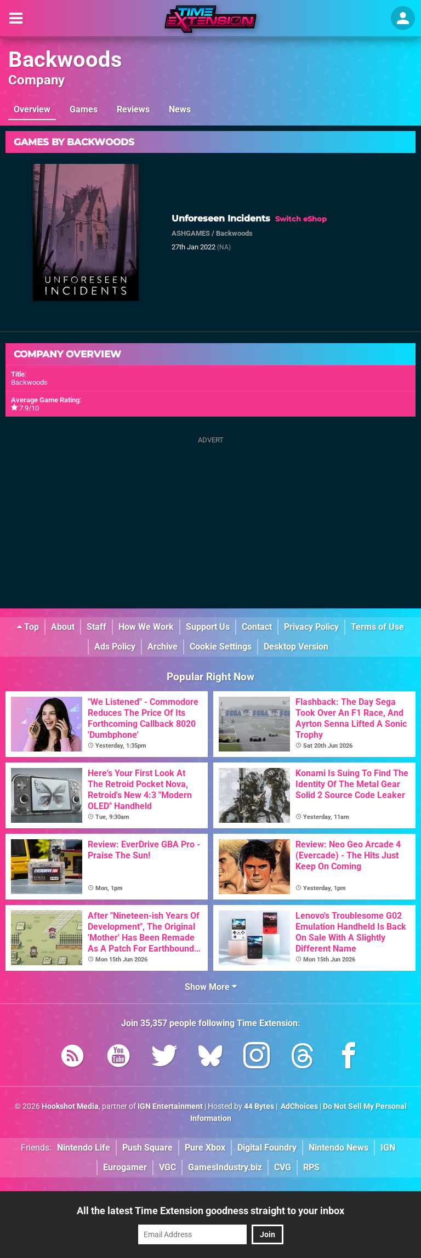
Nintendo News (338, 1147)
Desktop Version (296, 646)
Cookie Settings (221, 646)
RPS (311, 1167)
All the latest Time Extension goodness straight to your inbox (210, 1210)
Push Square (147, 1147)
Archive (162, 646)
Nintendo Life (83, 1147)
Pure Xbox (205, 1147)
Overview (32, 109)
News (180, 109)
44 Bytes (259, 1106)
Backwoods (65, 59)
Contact (257, 627)
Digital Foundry (267, 1147)
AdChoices (298, 1106)
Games (84, 109)
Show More (211, 987)
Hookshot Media (70, 1106)
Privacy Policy (311, 627)
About (63, 627)
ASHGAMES (191, 233)
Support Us (208, 627)
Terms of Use (377, 627)
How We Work (146, 627)
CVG (282, 1167)
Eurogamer (125, 1167)
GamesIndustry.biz (225, 1167)
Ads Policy (114, 646)
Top (28, 627)
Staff (96, 627)
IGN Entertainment (170, 1106)
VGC (167, 1167)
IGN (387, 1147)
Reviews (133, 109)
